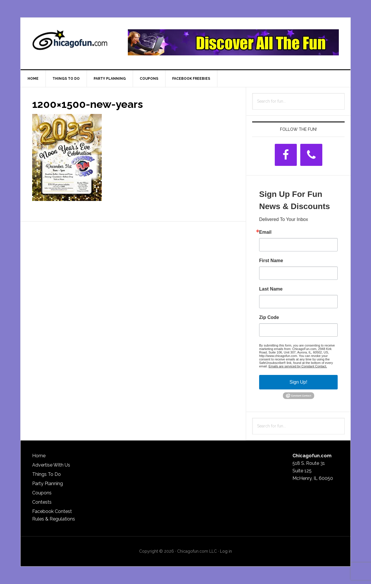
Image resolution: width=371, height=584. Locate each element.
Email (265, 232)
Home (39, 455)
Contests (42, 502)
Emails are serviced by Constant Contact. (297, 366)
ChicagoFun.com (70, 42)
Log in (226, 551)
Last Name (271, 289)
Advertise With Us (51, 465)
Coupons (42, 493)
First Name (271, 260)
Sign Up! (298, 382)
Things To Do (46, 474)
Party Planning (47, 483)
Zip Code (269, 317)
